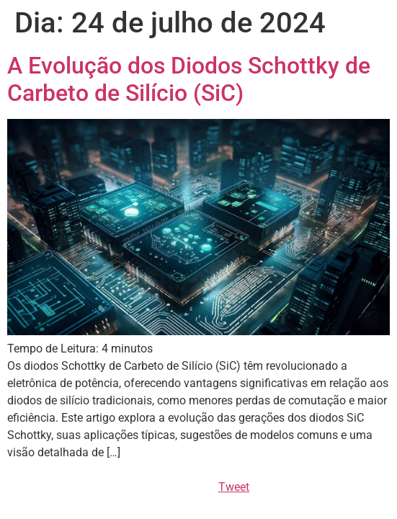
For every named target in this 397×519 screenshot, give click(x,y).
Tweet (233, 487)
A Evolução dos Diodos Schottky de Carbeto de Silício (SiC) (188, 79)
